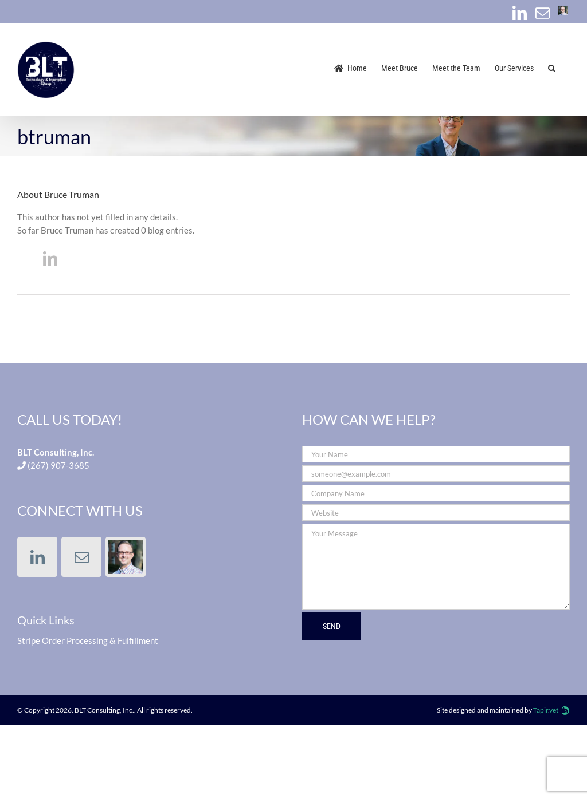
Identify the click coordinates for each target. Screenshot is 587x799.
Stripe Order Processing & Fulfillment (87, 640)
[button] (551, 67)
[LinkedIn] (37, 557)
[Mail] (81, 557)
